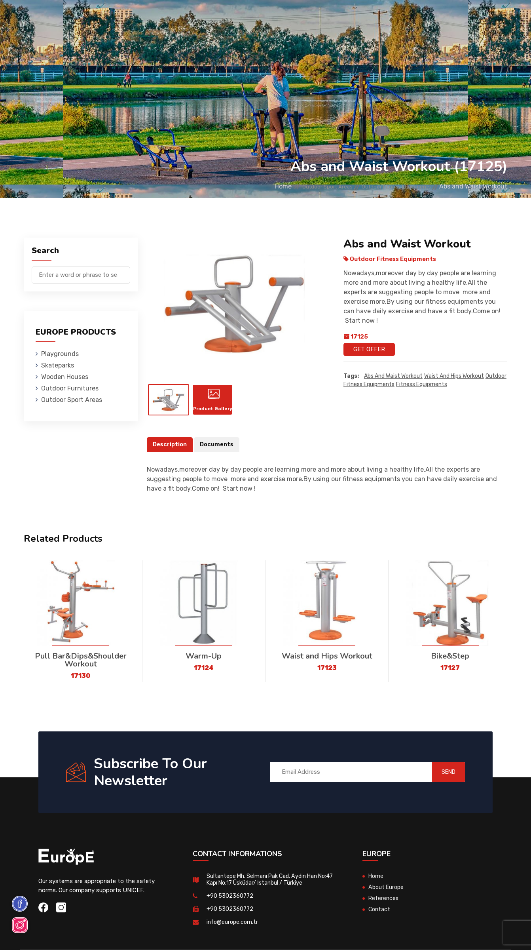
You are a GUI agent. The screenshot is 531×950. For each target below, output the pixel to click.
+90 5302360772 (230, 898)
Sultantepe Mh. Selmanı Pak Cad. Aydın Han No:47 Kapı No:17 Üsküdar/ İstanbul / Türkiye (266, 882)
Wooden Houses (188, 17)
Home (247, 186)
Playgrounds (93, 17)
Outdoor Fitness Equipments (386, 186)
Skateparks (139, 17)
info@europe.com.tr (233, 924)
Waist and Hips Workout (454, 376)
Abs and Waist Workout (393, 376)
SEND (441, 774)
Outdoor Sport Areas (299, 186)
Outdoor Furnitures (251, 17)
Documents (218, 446)
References (355, 17)
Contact (393, 17)
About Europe (387, 889)
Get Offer (369, 349)
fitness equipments (421, 384)
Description (170, 446)
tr (485, 18)
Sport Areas (310, 17)
